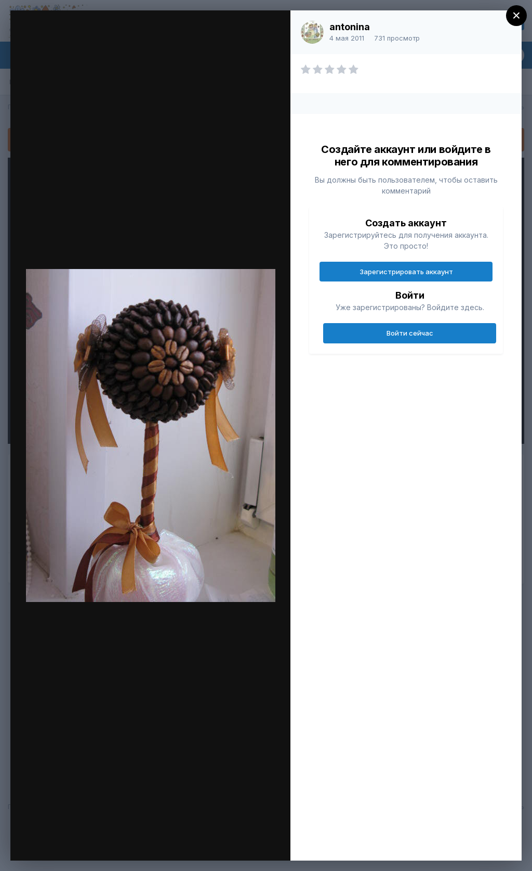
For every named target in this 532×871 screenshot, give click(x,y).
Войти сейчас (410, 333)
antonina (349, 26)
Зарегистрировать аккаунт (406, 271)
